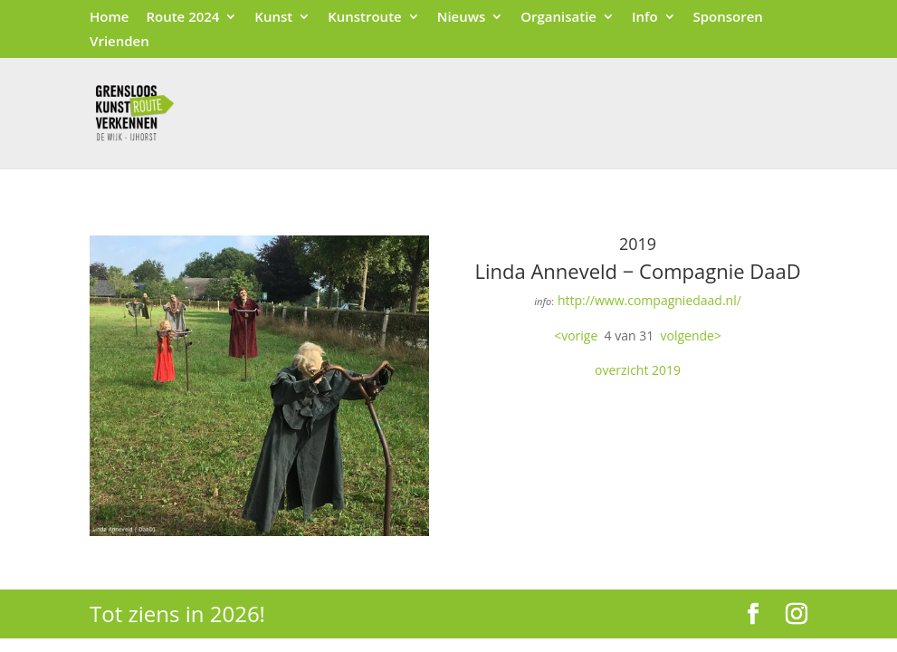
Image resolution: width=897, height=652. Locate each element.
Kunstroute (365, 17)
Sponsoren (727, 17)
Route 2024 (182, 17)
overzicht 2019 (638, 370)
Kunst (273, 17)
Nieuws (461, 17)
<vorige (575, 335)
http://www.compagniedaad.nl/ (649, 300)
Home (109, 17)
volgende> (691, 335)
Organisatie (558, 17)
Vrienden (119, 42)
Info (645, 17)
